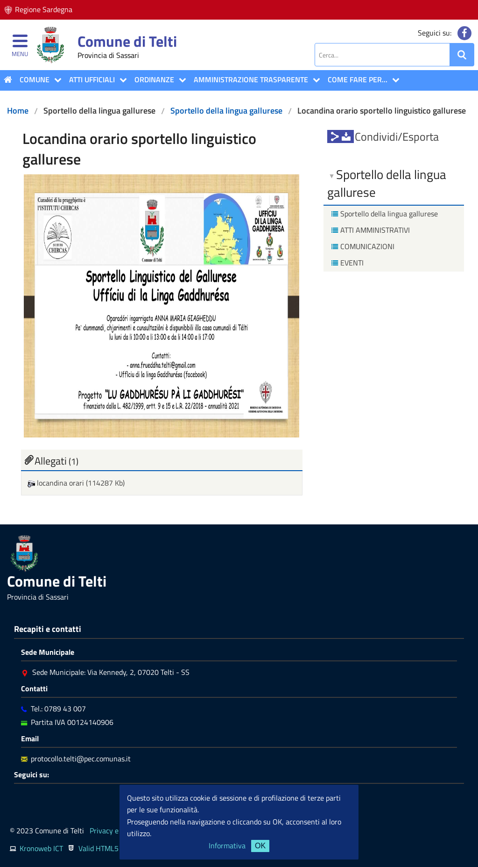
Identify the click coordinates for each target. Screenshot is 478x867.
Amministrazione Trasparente (251, 79)
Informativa (227, 845)
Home (17, 110)
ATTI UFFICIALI (92, 79)
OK (260, 846)
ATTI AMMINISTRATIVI (369, 230)
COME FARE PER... (357, 79)
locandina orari (57, 482)
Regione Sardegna (43, 9)
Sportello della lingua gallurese (226, 110)
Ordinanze (154, 79)
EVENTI (346, 262)
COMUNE (34, 79)
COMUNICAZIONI (361, 246)
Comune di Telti (127, 41)
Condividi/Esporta (397, 136)
